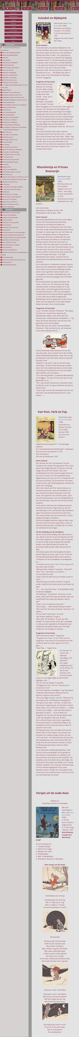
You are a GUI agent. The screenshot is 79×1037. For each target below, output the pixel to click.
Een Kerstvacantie (7, 257)
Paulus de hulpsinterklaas (10, 55)
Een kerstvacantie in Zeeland (11, 245)
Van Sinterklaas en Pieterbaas (11, 125)
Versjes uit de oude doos (9, 182)
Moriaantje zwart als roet (9, 139)
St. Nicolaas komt (7, 157)
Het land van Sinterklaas (9, 169)
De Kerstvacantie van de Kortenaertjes (13, 232)
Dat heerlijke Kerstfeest (9, 265)
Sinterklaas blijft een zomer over (12, 95)
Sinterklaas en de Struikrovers (11, 92)
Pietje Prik (5, 57)
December (5, 164)
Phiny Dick (62, 179)
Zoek (26, 8)
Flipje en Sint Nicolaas (9, 107)
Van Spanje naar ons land (10, 147)
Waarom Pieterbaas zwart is (10, 204)
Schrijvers (13, 38)
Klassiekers (13, 13)
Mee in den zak (6, 132)
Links (60, 8)
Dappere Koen (6, 167)
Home (10, 8)
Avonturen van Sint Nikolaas (10, 152)
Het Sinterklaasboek (8, 102)
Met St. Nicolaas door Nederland (12, 149)
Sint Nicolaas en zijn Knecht (10, 159)
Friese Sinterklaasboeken (9, 129)
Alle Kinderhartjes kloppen (10, 162)
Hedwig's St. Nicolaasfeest (10, 117)
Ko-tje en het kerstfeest (9, 215)
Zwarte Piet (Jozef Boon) (9, 202)
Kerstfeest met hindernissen (10, 240)
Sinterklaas (9, 45)
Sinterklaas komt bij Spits (10, 82)
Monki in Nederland (8, 207)
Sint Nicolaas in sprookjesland (11, 197)
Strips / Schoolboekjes (13, 34)
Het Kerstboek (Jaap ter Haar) (11, 212)
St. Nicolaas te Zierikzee (9, 120)
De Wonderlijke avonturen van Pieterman (14, 105)
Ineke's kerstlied (7, 220)
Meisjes (13, 24)
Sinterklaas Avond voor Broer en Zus (13, 97)
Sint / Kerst (13, 31)
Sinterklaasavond (7, 137)
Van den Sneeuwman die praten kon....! (14, 235)
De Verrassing (6, 110)
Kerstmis (8, 209)
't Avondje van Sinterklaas (10, 134)
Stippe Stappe (6, 90)
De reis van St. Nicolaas (9, 199)
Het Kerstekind (6, 225)
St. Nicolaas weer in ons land (11, 154)
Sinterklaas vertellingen (9, 72)
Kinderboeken (13, 17)
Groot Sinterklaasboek (9, 112)
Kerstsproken (6, 230)
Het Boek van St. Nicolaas (10, 194)
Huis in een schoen (8, 70)
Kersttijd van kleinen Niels (10, 217)
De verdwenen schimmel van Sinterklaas (14, 127)
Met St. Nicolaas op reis (9, 80)
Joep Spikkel (6, 60)
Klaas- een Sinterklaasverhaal (11, 52)
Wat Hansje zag (7, 174)
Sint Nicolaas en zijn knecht (10, 67)
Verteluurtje (5, 192)
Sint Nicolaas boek (8, 65)
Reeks (13, 41)
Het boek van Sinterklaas (9, 75)
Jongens (13, 20)
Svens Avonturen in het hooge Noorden (14, 237)
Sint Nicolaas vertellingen (10, 62)
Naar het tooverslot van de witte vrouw (13, 260)
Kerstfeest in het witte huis (10, 227)
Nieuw (43, 8)
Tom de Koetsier (7, 142)
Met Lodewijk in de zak (9, 242)
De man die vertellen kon (9, 250)
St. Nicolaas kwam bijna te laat (11, 189)
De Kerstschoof (7, 262)
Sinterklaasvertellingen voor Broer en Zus (14, 100)
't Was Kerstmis (7, 247)
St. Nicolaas (6, 144)
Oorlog (13, 27)
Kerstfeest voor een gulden (10, 222)
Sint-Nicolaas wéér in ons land (11, 172)
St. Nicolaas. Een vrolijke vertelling (12, 187)
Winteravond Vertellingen (9, 122)
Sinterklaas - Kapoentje (9, 77)
